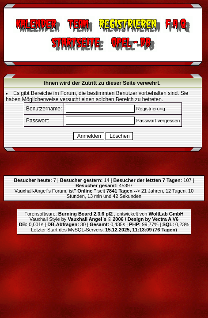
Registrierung (150, 108)
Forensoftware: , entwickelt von (103, 213)
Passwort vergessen (158, 120)
